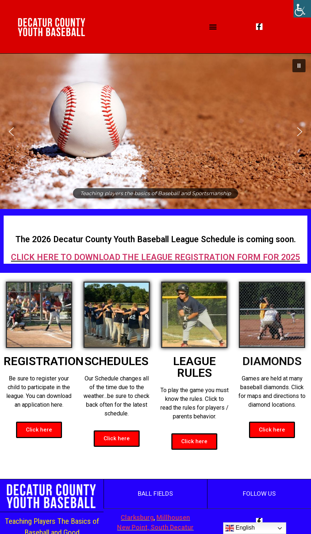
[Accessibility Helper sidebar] (302, 9)
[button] (213, 27)
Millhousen (173, 517)
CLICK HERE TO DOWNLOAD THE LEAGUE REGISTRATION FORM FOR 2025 (155, 257)
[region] (155, 131)
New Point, (133, 527)
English (240, 528)
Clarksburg (137, 517)
